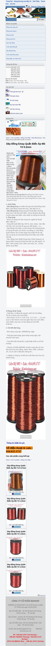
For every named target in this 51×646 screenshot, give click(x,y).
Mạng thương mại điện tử (22, 1)
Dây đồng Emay (11, 50)
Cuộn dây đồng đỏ (11, 47)
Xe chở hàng (12, 100)
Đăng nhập (41, 6)
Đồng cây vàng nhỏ (12, 27)
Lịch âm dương (13, 109)
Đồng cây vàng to (11, 31)
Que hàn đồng (10, 43)
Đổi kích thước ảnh (16, 113)
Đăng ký (33, 6)
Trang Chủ (9, 1)
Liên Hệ (12, 4)
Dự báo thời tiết (13, 105)
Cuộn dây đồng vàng (12, 54)
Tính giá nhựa (14, 96)
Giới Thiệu (36, 1)
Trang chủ (42, 595)
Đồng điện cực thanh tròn (13, 58)
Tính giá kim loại (15, 92)
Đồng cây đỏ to (10, 39)
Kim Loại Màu (15, 138)
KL (23, 92)
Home (8, 138)
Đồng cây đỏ (10, 35)
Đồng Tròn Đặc (25, 138)
